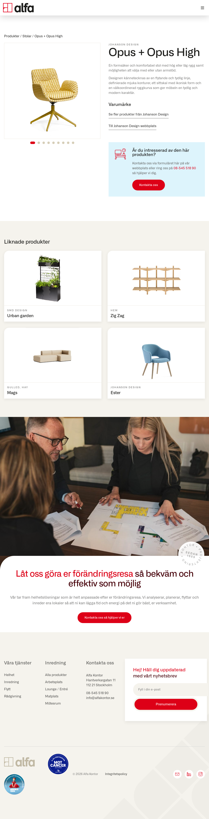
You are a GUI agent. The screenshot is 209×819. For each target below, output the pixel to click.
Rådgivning (12, 696)
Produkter (11, 36)
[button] (202, 7)
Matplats (51, 696)
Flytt (7, 689)
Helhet (9, 675)
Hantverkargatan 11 (101, 680)
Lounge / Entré (56, 689)
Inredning (11, 682)
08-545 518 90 (184, 168)
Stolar (26, 36)
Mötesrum (53, 703)
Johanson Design (124, 44)
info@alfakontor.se (100, 698)
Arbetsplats (53, 682)
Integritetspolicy (116, 774)
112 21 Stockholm (99, 685)
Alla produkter (56, 675)
